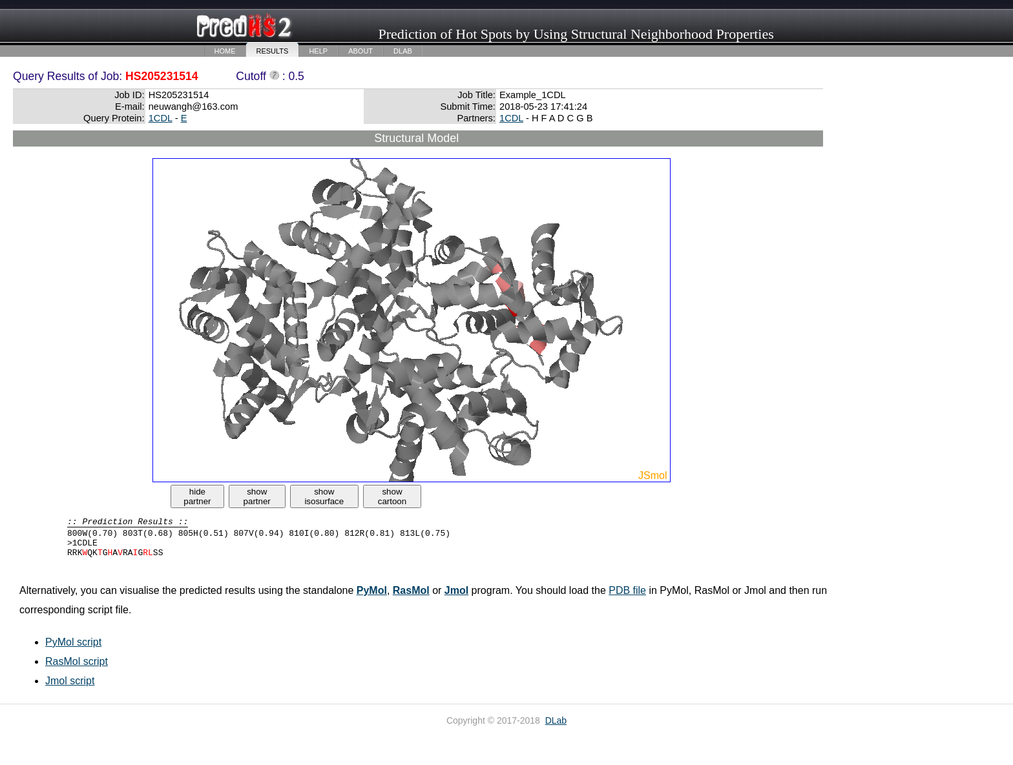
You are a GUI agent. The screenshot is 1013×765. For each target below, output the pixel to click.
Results (272, 51)
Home (225, 51)
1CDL (160, 118)
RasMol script (76, 661)
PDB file (627, 590)
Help (318, 51)
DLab (402, 51)
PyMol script (73, 642)
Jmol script (69, 680)
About (360, 51)
